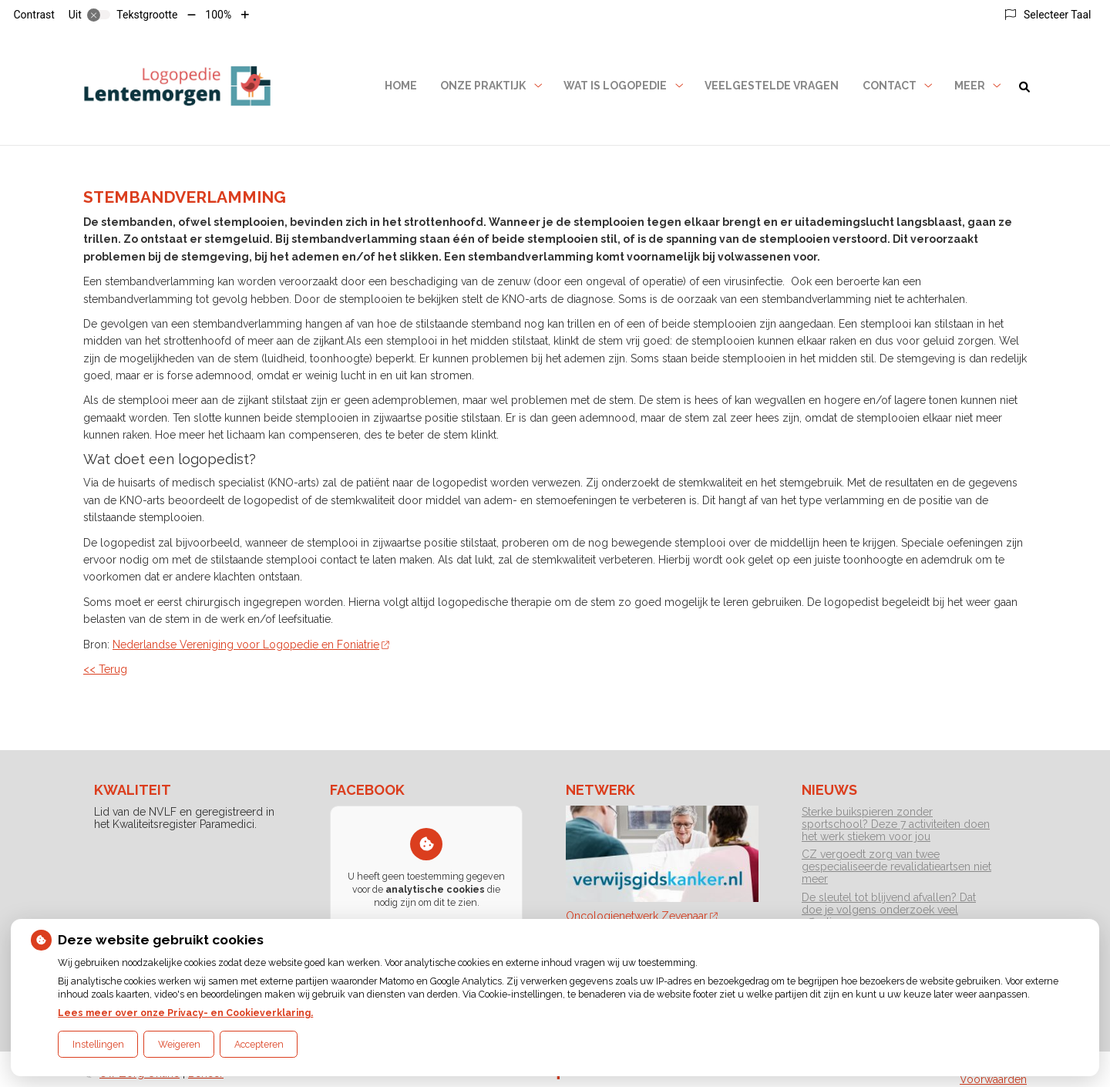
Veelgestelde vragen (772, 85)
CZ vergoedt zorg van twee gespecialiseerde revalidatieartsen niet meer (896, 866)
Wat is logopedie (615, 85)
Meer (969, 85)
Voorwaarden (993, 1079)
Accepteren (259, 1044)
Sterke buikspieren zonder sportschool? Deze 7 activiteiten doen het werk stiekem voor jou (896, 824)
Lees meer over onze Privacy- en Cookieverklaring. (185, 1012)
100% (218, 14)
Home (401, 85)
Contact (890, 85)
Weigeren (179, 1044)
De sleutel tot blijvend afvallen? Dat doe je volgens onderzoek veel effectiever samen (889, 909)
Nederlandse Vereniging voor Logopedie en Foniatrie (251, 644)
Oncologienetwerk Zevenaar (642, 916)
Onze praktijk (483, 85)
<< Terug (105, 669)
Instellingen (98, 1044)
